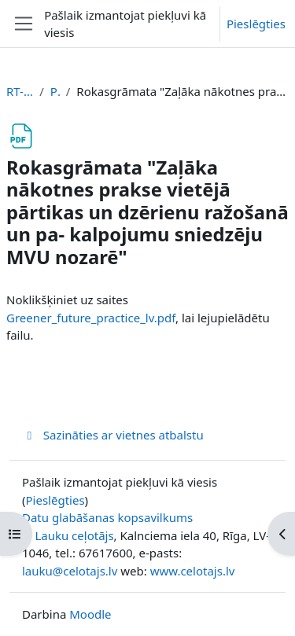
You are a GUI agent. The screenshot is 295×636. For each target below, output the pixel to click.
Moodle (90, 614)
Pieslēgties (256, 23)
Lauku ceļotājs (74, 535)
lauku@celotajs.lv (69, 571)
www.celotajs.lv (192, 571)
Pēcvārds (55, 91)
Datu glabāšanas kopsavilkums (107, 517)
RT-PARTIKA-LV (19, 91)
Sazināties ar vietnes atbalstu (113, 435)
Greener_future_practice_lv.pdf (90, 317)
